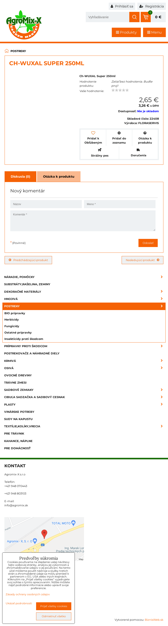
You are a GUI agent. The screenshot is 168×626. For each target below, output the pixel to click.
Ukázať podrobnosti (19, 603)
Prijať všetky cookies (53, 606)
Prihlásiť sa (122, 6)
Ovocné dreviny (18, 375)
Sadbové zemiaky (85, 389)
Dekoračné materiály (85, 291)
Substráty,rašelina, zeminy (27, 284)
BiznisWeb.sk (154, 619)
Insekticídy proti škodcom (23, 339)
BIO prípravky (14, 313)
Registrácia (151, 6)
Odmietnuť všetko (54, 616)
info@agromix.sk (16, 505)
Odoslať (148, 243)
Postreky (85, 306)
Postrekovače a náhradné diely (32, 353)
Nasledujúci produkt (142, 260)
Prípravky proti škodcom (85, 346)
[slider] (120, 90)
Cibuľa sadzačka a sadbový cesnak (85, 397)
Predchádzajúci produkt (28, 260)
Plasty (85, 404)
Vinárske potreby (19, 411)
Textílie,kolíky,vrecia (85, 426)
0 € (158, 17)
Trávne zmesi (15, 382)
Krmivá (85, 360)
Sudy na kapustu (18, 419)
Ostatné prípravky (18, 332)
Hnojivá (85, 299)
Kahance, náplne (18, 441)
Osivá (85, 368)
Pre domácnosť (17, 448)
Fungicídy (11, 326)
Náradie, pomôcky (85, 277)
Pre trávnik (14, 433)
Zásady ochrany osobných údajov (28, 594)
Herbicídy (11, 319)
